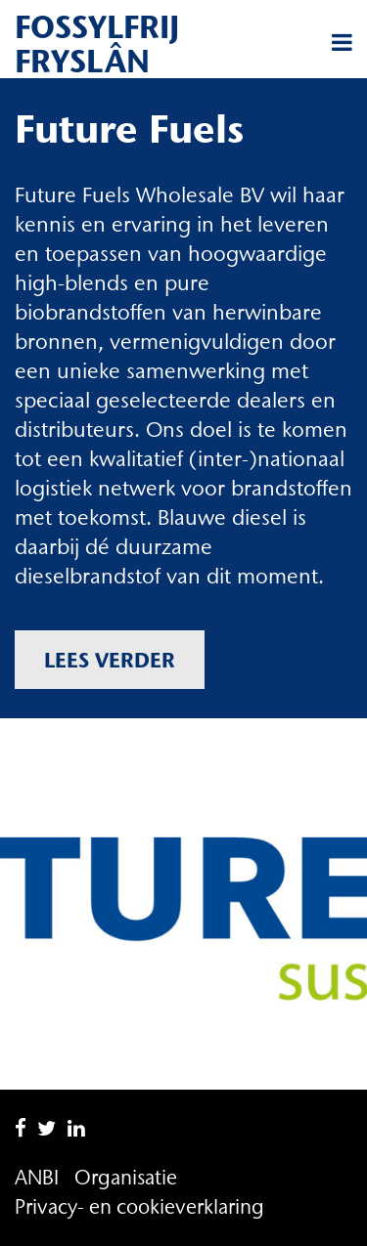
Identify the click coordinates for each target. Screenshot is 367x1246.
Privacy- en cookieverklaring (139, 1206)
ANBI (37, 1177)
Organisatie (125, 1177)
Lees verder (109, 659)
